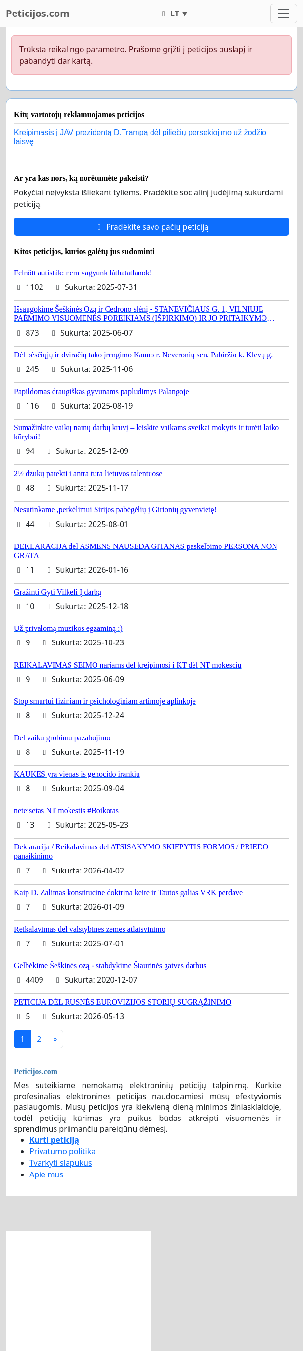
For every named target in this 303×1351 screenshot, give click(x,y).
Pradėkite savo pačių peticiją (152, 226)
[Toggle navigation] (283, 13)
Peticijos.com (37, 13)
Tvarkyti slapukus (60, 1163)
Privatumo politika (62, 1151)
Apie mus (46, 1174)
